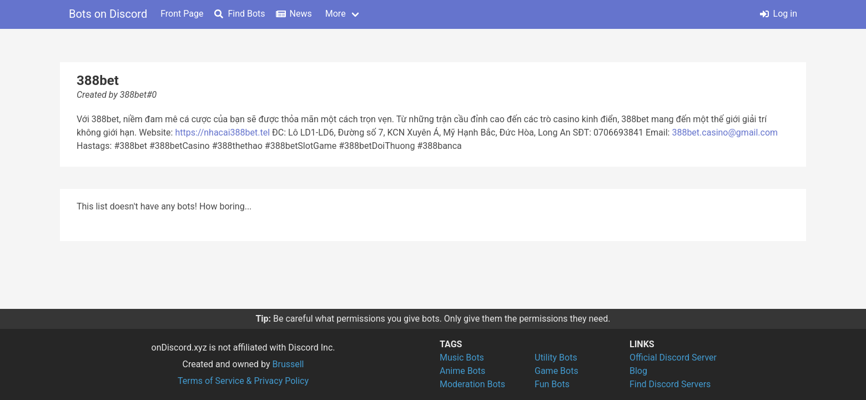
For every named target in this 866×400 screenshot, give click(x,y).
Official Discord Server (673, 357)
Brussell (288, 364)
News (294, 13)
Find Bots (239, 13)
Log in (778, 13)
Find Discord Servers (670, 384)
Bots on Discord (108, 14)
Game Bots (556, 371)
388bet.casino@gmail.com (725, 132)
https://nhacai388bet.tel (222, 132)
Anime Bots (462, 371)
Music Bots (462, 357)
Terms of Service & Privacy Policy (243, 381)
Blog (638, 371)
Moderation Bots (472, 384)
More (335, 13)
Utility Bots (556, 357)
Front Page (181, 13)
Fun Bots (552, 384)
